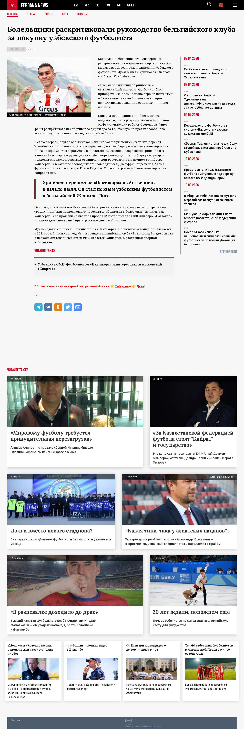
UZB (121, 5)
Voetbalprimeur (116, 142)
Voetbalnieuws (124, 76)
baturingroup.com (147, 725)
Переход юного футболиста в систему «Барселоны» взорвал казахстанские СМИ (206, 129)
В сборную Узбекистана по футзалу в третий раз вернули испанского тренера (210, 200)
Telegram (122, 286)
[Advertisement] (122, 343)
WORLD (134, 5)
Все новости (228, 251)
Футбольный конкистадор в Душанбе (89, 648)
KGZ (87, 5)
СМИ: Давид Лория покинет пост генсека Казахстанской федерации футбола (210, 218)
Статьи (31, 14)
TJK (98, 5)
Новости (12, 14)
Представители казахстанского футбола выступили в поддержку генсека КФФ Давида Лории (208, 174)
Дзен (140, 286)
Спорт (31, 49)
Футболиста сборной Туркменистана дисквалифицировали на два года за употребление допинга (209, 101)
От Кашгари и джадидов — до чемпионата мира (148, 648)
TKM (109, 5)
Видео (50, 14)
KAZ (76, 5)
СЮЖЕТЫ (84, 14)
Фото (66, 14)
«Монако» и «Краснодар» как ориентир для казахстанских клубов (32, 650)
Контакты (16, 719)
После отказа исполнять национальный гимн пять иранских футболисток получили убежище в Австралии (210, 238)
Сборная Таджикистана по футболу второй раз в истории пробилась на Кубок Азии (210, 147)
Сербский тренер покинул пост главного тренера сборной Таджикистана (207, 73)
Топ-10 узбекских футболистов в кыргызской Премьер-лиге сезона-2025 (208, 650)
